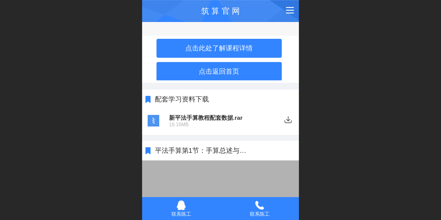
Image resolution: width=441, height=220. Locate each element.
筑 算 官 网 (220, 11)
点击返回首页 (219, 71)
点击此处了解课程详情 (219, 48)
